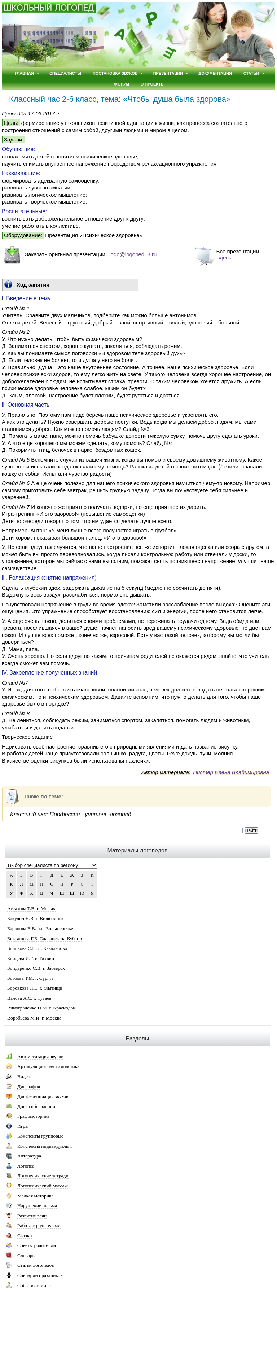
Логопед (25, 1166)
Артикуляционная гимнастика (48, 1066)
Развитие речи (32, 1215)
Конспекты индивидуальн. (44, 1146)
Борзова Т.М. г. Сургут (30, 978)
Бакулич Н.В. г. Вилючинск (35, 918)
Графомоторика (33, 1116)
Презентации (168, 73)
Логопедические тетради (43, 1175)
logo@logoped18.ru (133, 254)
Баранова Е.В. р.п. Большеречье (40, 928)
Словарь (26, 1255)
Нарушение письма (37, 1205)
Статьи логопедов (35, 1265)
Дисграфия (28, 1086)
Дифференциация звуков (42, 1096)
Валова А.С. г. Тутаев (29, 998)
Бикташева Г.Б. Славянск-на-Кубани (44, 938)
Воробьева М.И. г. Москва (34, 1018)
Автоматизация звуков (40, 1056)
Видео (23, 1076)
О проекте (152, 84)
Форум (121, 84)
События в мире (34, 1285)
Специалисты (65, 73)
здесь (224, 257)
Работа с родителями (39, 1225)
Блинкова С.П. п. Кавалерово (37, 948)
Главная (24, 73)
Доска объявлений (36, 1106)
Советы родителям (36, 1245)
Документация (215, 73)
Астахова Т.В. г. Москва (31, 908)
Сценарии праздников (39, 1275)
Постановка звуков (115, 73)
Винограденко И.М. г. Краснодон (41, 1008)
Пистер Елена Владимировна (231, 772)
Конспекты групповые (40, 1136)
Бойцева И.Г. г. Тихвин (30, 958)
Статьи (251, 73)
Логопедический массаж (42, 1185)
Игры (22, 1126)
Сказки (24, 1235)
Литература (29, 1156)
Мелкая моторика (35, 1196)
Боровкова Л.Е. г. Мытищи (34, 988)
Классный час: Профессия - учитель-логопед (70, 814)
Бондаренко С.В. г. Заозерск (36, 968)
